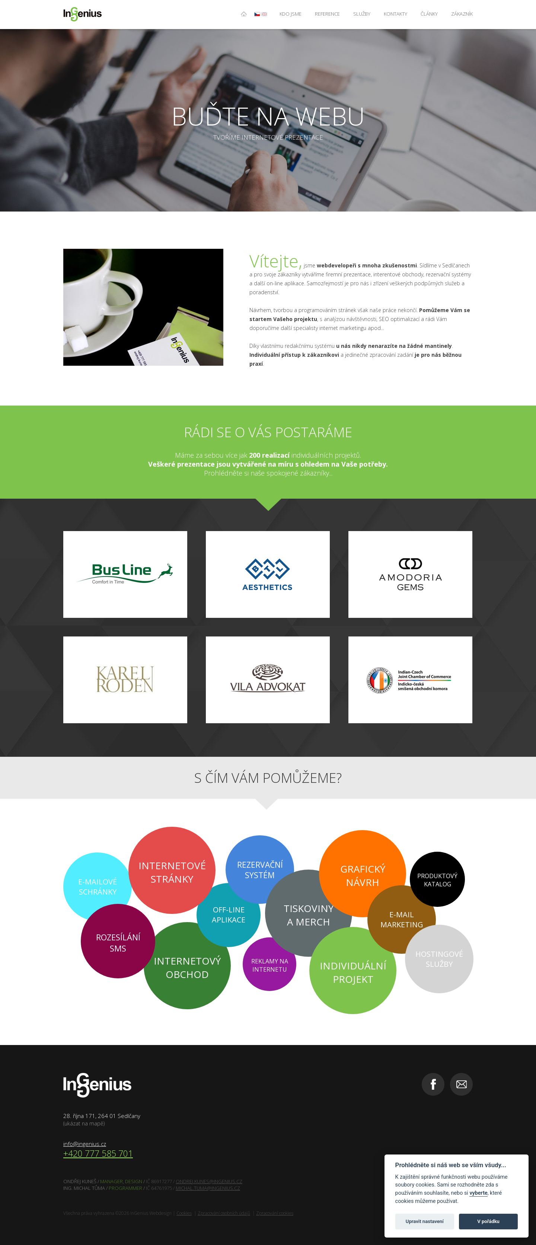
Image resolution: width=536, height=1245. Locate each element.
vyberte (478, 1193)
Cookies (184, 1213)
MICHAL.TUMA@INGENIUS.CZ (208, 1188)
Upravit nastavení (425, 1221)
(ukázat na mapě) (84, 1123)
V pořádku (488, 1221)
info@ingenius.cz (84, 1143)
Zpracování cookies (274, 1213)
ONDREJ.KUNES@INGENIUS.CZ (209, 1181)
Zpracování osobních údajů (224, 1213)
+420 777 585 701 (98, 1153)
